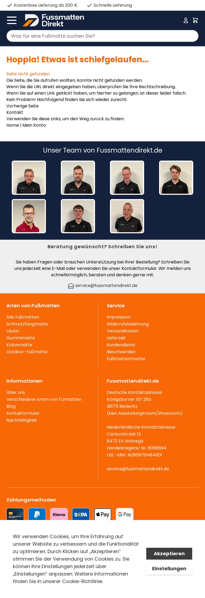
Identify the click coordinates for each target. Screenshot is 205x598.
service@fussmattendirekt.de (102, 285)
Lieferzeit (116, 338)
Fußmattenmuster (126, 359)
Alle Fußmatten (22, 317)
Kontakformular (23, 413)
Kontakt (14, 112)
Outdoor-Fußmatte (27, 352)
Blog (10, 406)
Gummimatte (20, 338)
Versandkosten (123, 331)
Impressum (119, 317)
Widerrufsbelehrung (128, 324)
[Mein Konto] (186, 20)
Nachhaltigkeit (21, 420)
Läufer (12, 331)
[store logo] (100, 20)
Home (12, 125)
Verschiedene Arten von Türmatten (43, 399)
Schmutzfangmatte (27, 324)
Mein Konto (34, 125)
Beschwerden (121, 352)
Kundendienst (121, 345)
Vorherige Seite (22, 106)
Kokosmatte (19, 345)
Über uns (15, 392)
